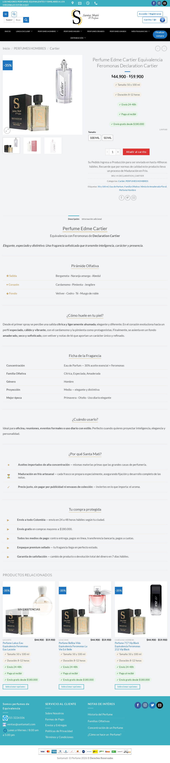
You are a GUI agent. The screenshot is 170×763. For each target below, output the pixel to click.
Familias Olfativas (99, 721)
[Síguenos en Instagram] (159, 3)
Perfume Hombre (127, 190)
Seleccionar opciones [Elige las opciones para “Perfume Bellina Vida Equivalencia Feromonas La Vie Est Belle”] (71, 687)
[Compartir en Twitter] (127, 198)
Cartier (55, 48)
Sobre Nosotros (54, 713)
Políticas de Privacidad (58, 731)
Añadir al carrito (136, 151)
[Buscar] (14, 14)
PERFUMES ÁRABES (95, 31)
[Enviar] (26, 20)
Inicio (6, 48)
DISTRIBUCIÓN (78, 38)
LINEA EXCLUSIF (24, 31)
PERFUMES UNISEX (118, 31)
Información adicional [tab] (92, 219)
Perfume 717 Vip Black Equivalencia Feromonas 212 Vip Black (127, 646)
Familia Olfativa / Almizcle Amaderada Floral (145, 186)
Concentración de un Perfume (105, 728)
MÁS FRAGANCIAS (140, 31)
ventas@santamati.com (19, 724)
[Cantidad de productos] (112, 152)
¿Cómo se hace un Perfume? (104, 734)
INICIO (8, 31)
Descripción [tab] (73, 219)
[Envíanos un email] (164, 3)
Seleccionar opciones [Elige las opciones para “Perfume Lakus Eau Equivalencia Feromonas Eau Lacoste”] (15, 687)
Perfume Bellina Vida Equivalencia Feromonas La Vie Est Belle (73, 646)
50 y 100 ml (103, 186)
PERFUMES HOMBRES (30, 48)
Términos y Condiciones (59, 737)
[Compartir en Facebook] (121, 198)
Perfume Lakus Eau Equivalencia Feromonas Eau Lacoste (15, 646)
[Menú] (5, 14)
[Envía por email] (133, 198)
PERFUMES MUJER (73, 31)
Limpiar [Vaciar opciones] (163, 129)
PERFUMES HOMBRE (48, 31)
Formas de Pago (54, 719)
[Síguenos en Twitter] (152, 705)
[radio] (95, 138)
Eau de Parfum (116, 186)
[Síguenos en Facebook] (153, 3)
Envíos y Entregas (56, 725)
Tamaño (92, 132)
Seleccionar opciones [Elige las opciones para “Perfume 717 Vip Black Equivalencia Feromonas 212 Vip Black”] (127, 687)
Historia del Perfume (100, 714)
